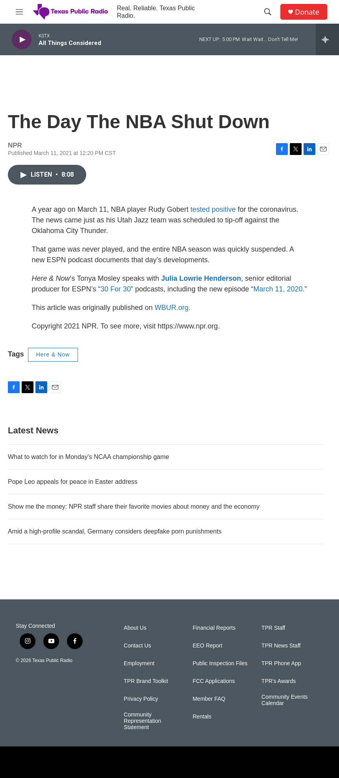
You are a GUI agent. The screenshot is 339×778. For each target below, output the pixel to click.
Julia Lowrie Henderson (201, 278)
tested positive (213, 209)
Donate (307, 12)
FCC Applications (214, 681)
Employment (139, 663)
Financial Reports (214, 628)
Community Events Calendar (284, 700)
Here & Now (53, 354)
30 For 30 (115, 289)
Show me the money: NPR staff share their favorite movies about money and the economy (133, 506)
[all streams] (327, 39)
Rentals (202, 717)
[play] (21, 39)
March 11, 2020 (277, 289)
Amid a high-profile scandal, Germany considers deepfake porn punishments (115, 531)
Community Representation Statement (142, 721)
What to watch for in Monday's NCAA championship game (88, 456)
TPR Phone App (281, 663)
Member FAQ (209, 699)
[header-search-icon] (267, 11)
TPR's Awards (278, 681)
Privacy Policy (141, 699)
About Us (135, 628)
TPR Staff (273, 628)
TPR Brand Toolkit (146, 681)
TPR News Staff (280, 646)
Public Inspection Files (220, 663)
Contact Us (137, 646)
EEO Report (207, 646)
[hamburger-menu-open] (19, 12)
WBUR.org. (173, 308)
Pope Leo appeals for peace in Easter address (72, 481)
